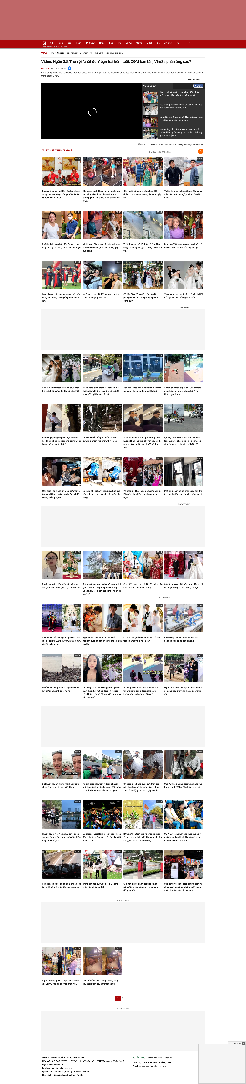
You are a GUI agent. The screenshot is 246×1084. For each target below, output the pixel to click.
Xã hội (180, 43)
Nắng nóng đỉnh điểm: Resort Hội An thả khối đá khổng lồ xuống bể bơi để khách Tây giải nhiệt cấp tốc (172, 133)
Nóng (60, 43)
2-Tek (149, 43)
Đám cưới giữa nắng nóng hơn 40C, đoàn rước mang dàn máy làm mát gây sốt (171, 95)
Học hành (98, 53)
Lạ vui (129, 43)
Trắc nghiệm (72, 53)
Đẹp (111, 43)
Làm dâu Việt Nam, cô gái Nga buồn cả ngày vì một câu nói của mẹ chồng (173, 119)
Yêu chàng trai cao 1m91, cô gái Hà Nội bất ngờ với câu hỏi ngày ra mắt (172, 107)
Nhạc (101, 43)
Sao (69, 43)
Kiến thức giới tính (114, 53)
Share (198, 86)
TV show (90, 43)
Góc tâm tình (86, 53)
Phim (78, 43)
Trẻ (119, 43)
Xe (158, 43)
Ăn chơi (168, 43)
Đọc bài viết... (195, 79)
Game (139, 43)
